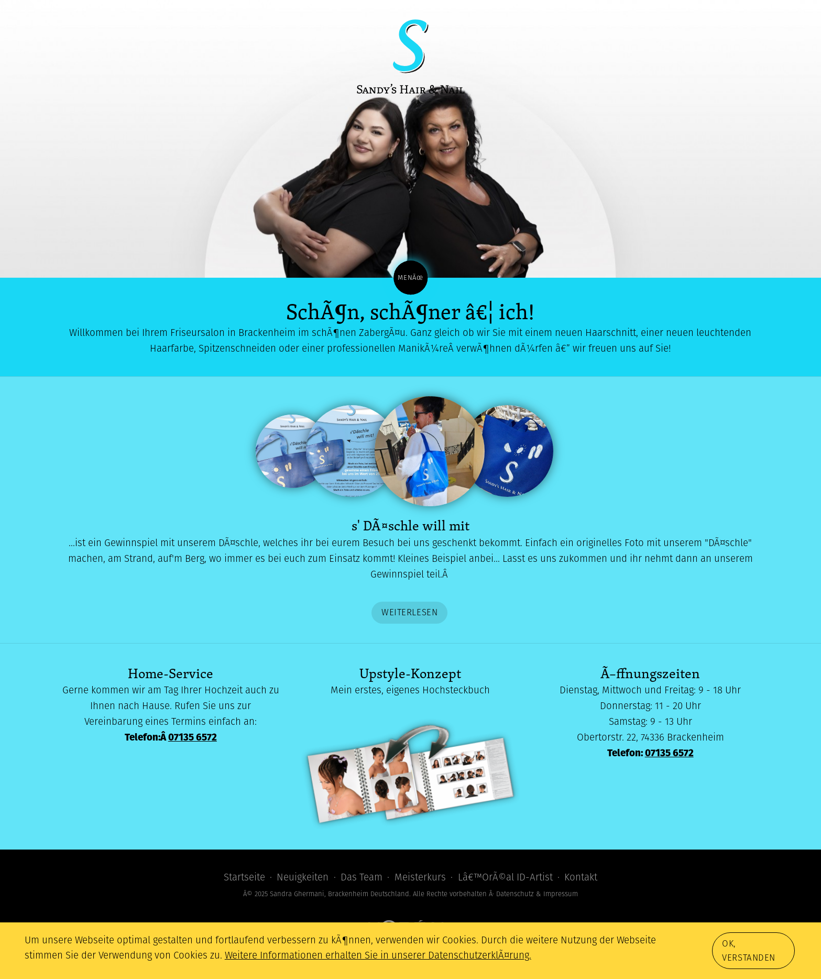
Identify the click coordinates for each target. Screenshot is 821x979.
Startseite (244, 877)
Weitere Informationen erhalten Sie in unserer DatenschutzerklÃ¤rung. (378, 955)
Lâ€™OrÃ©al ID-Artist (505, 877)
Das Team (361, 877)
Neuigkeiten (303, 877)
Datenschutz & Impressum (537, 894)
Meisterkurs (420, 877)
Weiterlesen (409, 612)
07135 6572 (192, 737)
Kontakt (580, 877)
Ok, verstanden (748, 950)
